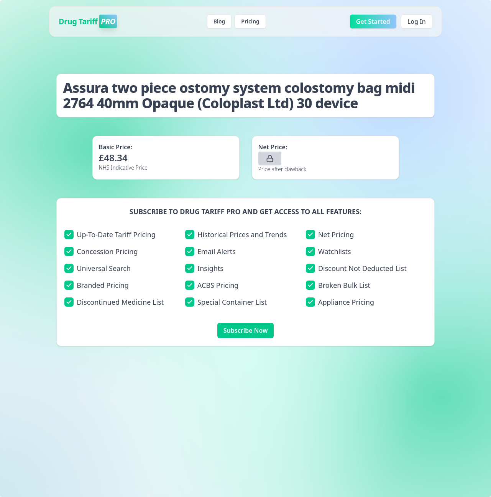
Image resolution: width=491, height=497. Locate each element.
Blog (219, 21)
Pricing (250, 21)
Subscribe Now (245, 330)
